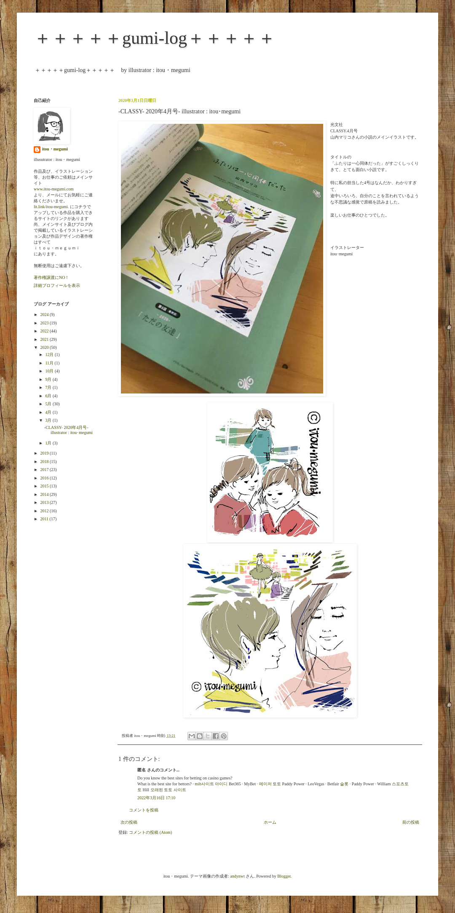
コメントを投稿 (143, 810)
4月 (49, 412)
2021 (45, 339)
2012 (45, 511)
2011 (44, 519)
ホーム (270, 822)
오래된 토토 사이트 (168, 789)
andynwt (237, 876)
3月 (49, 420)
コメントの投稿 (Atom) (150, 832)
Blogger (284, 876)
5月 (49, 404)
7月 (49, 387)
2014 (45, 494)
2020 (45, 347)
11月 (49, 363)
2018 (45, 461)
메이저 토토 (270, 784)
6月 (49, 396)
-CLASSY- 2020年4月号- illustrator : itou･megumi (68, 430)
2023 (45, 323)
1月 (49, 443)
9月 (49, 379)
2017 (45, 469)
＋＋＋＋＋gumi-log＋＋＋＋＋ (155, 38)
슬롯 (344, 784)
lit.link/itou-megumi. (51, 206)
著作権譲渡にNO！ (51, 277)
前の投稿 (410, 822)
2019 (45, 453)
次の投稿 (128, 822)
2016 (45, 478)
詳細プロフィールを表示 (57, 285)
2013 (45, 502)
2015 (45, 486)
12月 (50, 354)
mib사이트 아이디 (211, 784)
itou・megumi (55, 149)
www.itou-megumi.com (54, 189)
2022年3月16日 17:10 (156, 797)
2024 (45, 314)
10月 (50, 371)
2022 (45, 331)
